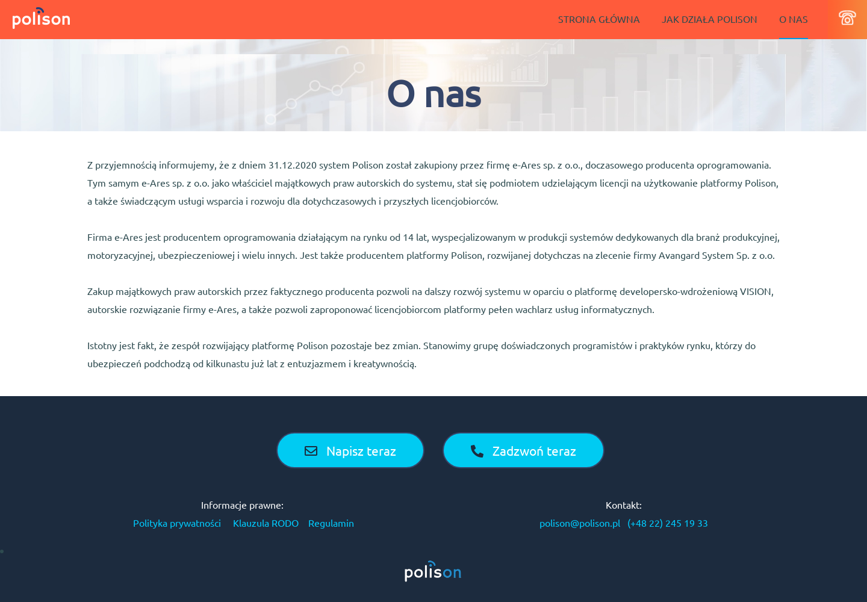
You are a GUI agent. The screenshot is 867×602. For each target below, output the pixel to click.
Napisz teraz (350, 450)
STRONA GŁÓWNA (599, 19)
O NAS (793, 19)
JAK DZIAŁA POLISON (709, 19)
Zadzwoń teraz (523, 450)
